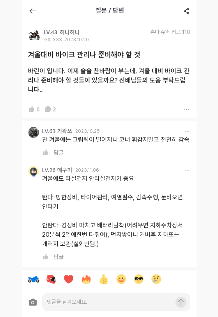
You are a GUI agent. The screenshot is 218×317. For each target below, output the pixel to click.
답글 (59, 152)
